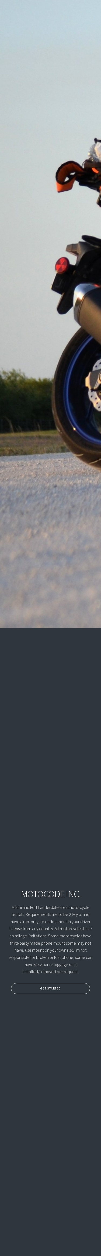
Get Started (49, 988)
